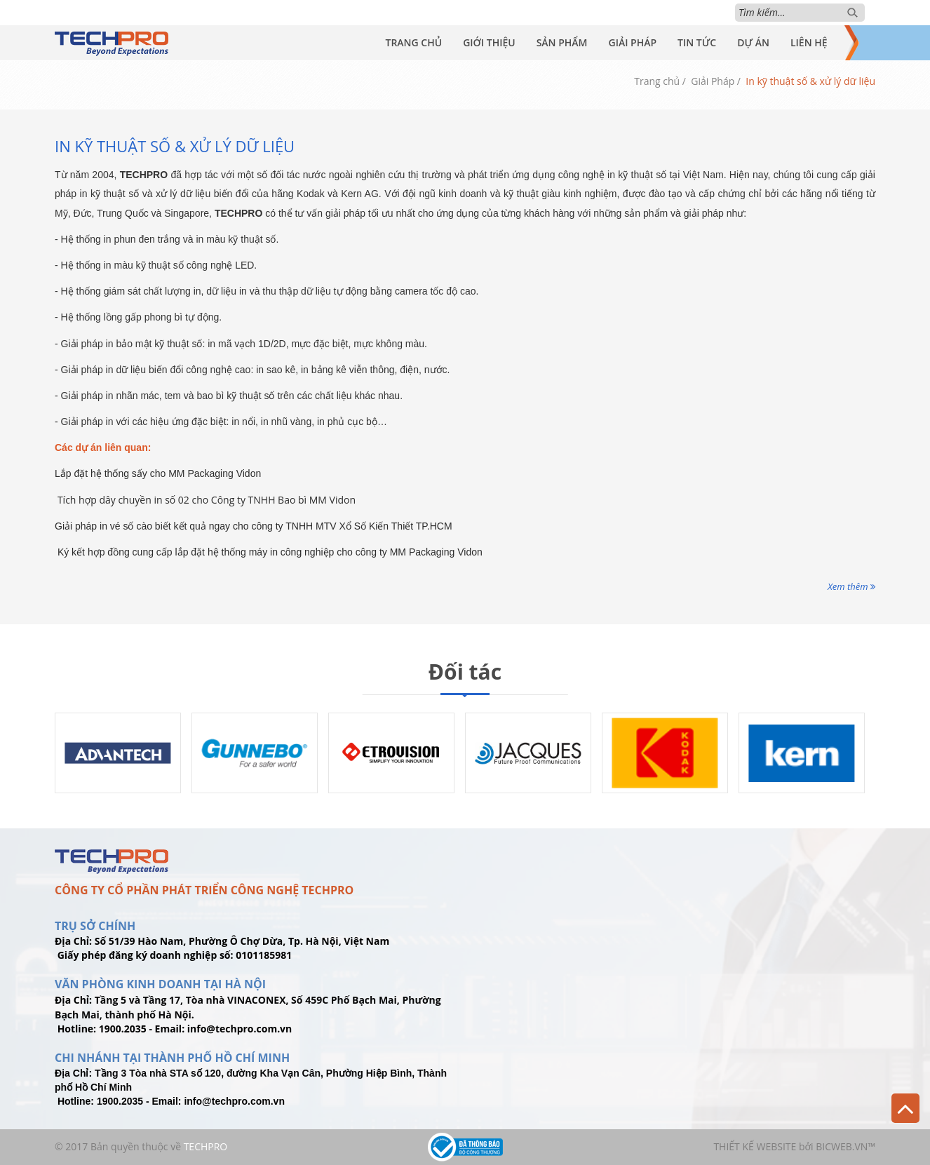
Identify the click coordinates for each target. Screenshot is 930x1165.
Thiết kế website (754, 1146)
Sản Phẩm (562, 42)
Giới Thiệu (489, 42)
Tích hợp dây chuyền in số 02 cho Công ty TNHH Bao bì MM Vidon (207, 499)
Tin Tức (697, 42)
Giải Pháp (632, 42)
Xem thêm (851, 586)
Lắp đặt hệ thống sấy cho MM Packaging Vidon (158, 473)
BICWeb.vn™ (845, 1146)
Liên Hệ (809, 42)
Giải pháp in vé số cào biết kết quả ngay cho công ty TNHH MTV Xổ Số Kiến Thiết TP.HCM (253, 526)
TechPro (206, 1146)
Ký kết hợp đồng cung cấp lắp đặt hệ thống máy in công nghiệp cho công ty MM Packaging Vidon (270, 552)
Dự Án (753, 42)
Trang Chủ (413, 42)
